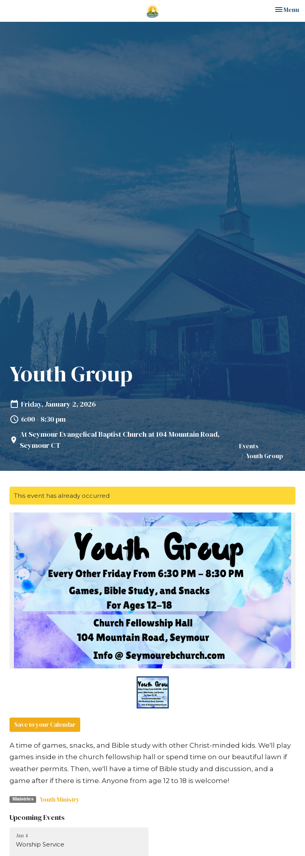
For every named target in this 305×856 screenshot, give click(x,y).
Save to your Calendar (44, 724)
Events (249, 445)
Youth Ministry (59, 799)
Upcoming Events (37, 817)
